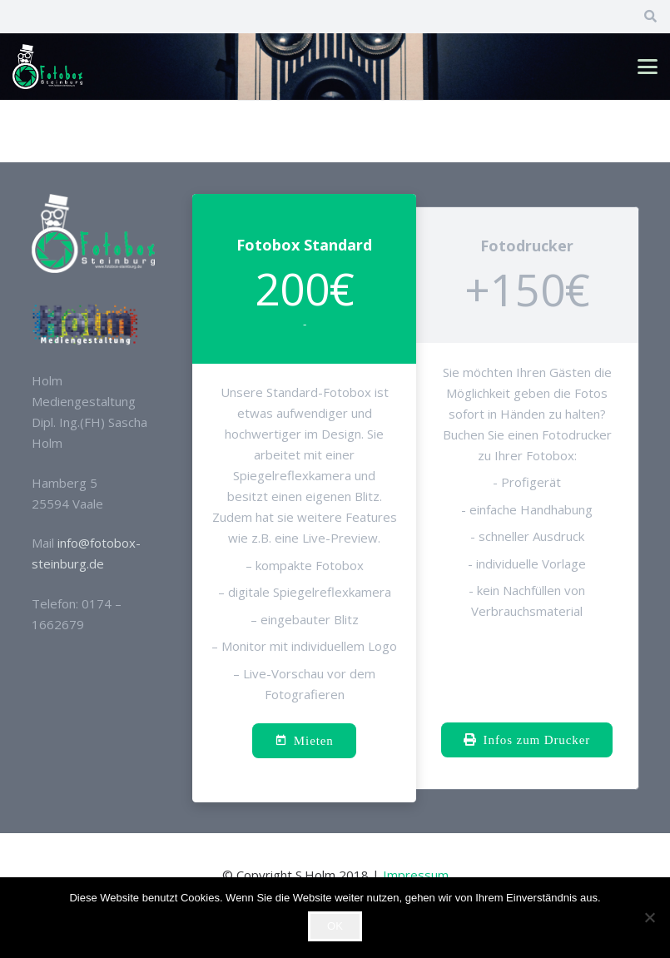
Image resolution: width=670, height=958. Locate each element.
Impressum (416, 874)
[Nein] (649, 917)
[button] (648, 67)
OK (335, 926)
